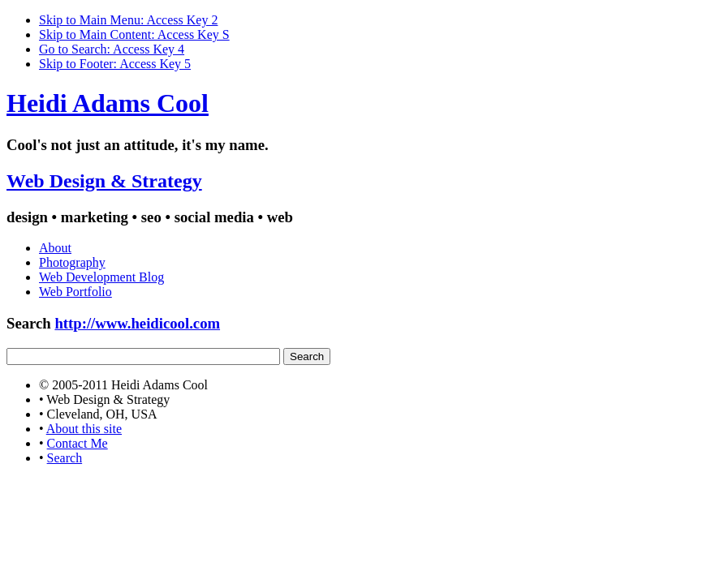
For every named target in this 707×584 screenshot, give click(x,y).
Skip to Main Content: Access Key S (134, 34)
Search (65, 458)
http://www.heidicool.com (137, 323)
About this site (84, 429)
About (55, 248)
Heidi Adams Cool (107, 103)
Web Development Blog (101, 277)
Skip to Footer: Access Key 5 (115, 64)
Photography (72, 262)
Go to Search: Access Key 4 (111, 49)
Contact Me (77, 443)
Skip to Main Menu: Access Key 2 (128, 20)
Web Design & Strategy (104, 180)
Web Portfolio (75, 291)
